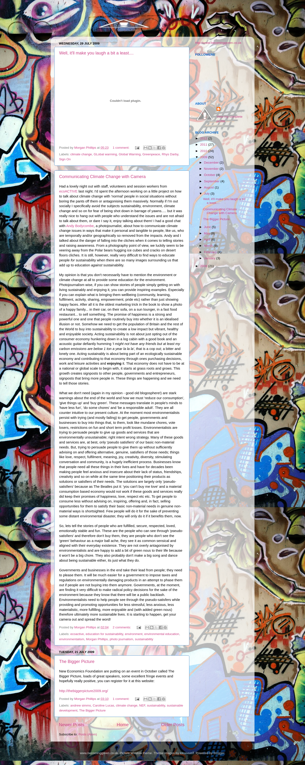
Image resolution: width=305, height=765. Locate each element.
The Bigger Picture (77, 661)
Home (123, 724)
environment (133, 634)
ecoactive (77, 634)
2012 (204, 138)
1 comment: (121, 147)
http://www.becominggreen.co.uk (218, 43)
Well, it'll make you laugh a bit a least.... (96, 53)
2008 (204, 266)
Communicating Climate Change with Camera (102, 176)
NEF (142, 705)
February (211, 252)
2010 (204, 151)
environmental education (161, 634)
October (210, 175)
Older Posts (173, 724)
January (210, 258)
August (209, 187)
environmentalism (71, 639)
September (212, 181)
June (208, 227)
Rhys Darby (170, 154)
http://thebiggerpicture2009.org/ (83, 691)
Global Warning (130, 154)
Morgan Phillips (97, 639)
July (207, 193)
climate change (81, 154)
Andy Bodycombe (80, 226)
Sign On (65, 159)
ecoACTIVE (68, 191)
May (207, 233)
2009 (204, 157)
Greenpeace (151, 154)
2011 (204, 144)
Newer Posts (71, 724)
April (207, 239)
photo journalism (121, 639)
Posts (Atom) (87, 734)
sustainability (144, 639)
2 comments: (122, 627)
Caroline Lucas (103, 705)
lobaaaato (187, 753)
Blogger (219, 753)
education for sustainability (104, 634)
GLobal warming (105, 154)
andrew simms (80, 705)
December (212, 162)
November (212, 168)
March (209, 245)
